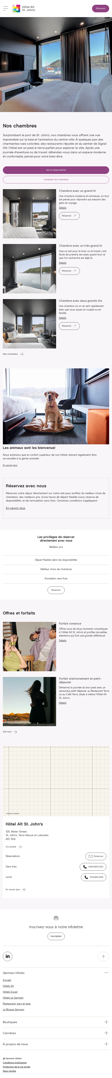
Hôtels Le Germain (13, 998)
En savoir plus (15, 508)
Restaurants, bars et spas (17, 1004)
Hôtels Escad (10, 992)
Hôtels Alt (8, 986)
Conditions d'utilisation (15, 1063)
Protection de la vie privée (16, 1067)
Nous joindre (9, 1071)
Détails (62, 208)
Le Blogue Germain (13, 1010)
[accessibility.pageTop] (103, 956)
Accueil (7, 980)
